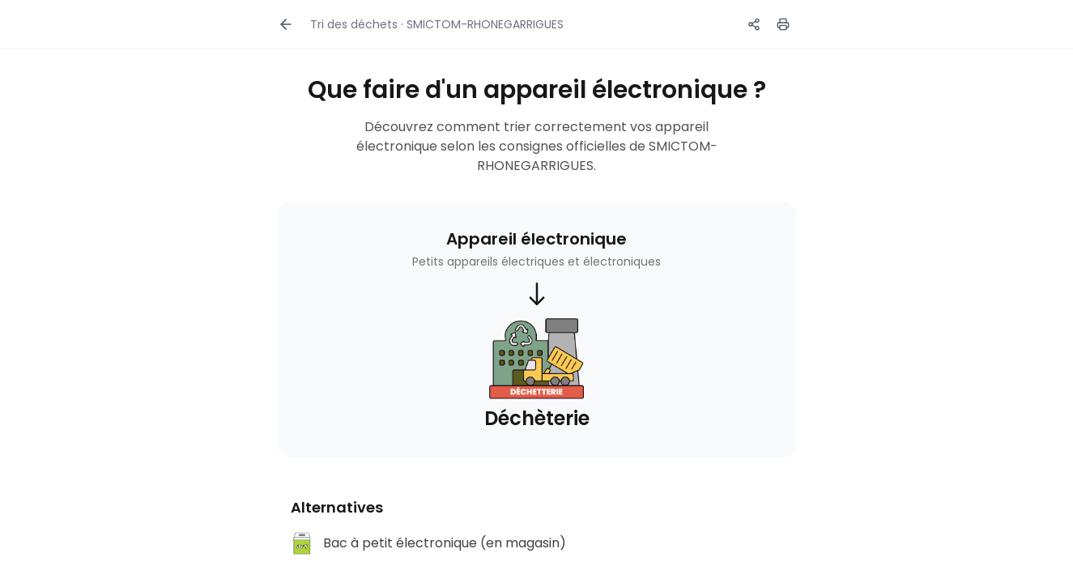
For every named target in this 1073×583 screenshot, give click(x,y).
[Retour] (285, 24)
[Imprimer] (783, 24)
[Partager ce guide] (754, 24)
